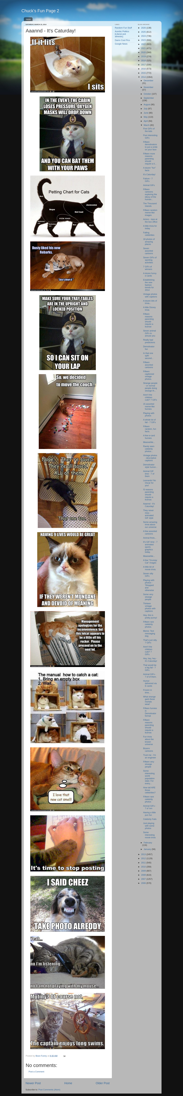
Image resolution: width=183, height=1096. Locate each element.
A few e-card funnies (149, 436)
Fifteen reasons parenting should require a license (148, 320)
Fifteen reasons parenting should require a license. (148, 726)
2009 (143, 871)
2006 (143, 883)
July (146, 108)
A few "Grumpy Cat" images (150, 561)
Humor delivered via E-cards (150, 683)
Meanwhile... (149, 442)
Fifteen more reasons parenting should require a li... (149, 159)
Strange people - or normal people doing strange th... (150, 387)
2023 (143, 40)
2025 (143, 32)
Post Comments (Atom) (49, 1090)
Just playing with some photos (148, 825)
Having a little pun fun (149, 813)
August (147, 104)
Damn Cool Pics (122, 40)
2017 (143, 65)
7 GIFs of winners (147, 267)
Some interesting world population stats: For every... (149, 777)
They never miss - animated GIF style (148, 514)
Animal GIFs (149, 185)
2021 (143, 48)
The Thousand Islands (150, 204)
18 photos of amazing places (149, 241)
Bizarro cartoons (148, 749)
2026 (143, 28)
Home (28, 19)
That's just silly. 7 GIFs (150, 641)
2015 (143, 73)
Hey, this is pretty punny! (150, 616)
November (148, 87)
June (146, 113)
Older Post (103, 1083)
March (147, 125)
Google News (121, 44)
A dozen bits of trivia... (150, 302)
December (148, 80)
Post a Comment (36, 1072)
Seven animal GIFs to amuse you (149, 333)
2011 (143, 863)
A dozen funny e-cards (149, 274)
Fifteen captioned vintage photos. (148, 375)
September (149, 98)
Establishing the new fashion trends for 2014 (148, 285)
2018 (143, 60)
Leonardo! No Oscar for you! (149, 483)
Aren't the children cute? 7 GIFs (150, 397)
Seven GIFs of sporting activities (150, 260)
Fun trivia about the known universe (148, 740)
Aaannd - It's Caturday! (149, 505)
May (146, 117)
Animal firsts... (149, 538)
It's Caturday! (149, 174)
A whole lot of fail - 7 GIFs (149, 421)
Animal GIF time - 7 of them (148, 473)
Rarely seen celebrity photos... (148, 449)
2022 (143, 44)
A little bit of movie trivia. (149, 568)
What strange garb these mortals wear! (149, 700)
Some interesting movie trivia (149, 835)
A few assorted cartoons (150, 532)
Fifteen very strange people (148, 764)
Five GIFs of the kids (149, 129)
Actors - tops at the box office (150, 220)
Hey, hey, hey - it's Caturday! (150, 659)
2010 (143, 867)
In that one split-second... (148, 355)
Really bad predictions (149, 341)
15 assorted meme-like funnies (149, 406)
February (148, 843)
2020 (143, 52)
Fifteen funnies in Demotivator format (150, 712)
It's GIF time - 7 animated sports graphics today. (150, 547)
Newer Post (33, 1083)
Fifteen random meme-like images (150, 212)
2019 (143, 56)
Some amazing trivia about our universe (150, 524)
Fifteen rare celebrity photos (148, 799)
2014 (143, 77)
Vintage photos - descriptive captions (150, 458)
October (148, 94)
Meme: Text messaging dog (149, 633)
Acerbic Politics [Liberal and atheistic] (122, 34)
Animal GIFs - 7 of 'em (149, 807)
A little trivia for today (150, 227)
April (146, 121)
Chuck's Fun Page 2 (40, 10)
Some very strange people (148, 597)
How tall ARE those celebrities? (149, 790)
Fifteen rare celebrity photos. (148, 624)
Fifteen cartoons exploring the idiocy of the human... (150, 194)
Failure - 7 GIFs (148, 179)
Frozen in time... (147, 691)
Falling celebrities (148, 233)
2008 (143, 875)
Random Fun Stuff (123, 28)
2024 (143, 36)
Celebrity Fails (149, 819)
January (148, 849)
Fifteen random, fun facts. (149, 429)
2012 (143, 858)
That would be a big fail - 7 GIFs (149, 667)
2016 (143, 69)
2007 (143, 879)
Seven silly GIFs (148, 574)
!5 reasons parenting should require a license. (148, 494)
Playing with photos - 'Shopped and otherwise (148, 585)
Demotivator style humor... (150, 465)
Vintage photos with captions (150, 295)
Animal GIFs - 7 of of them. (150, 675)
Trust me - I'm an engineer (149, 756)
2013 (143, 854)
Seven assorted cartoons (148, 251)
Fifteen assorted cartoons (148, 365)
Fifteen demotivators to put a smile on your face (150, 146)
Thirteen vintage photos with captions (149, 607)
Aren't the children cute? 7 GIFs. (147, 651)
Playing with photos (148, 414)
